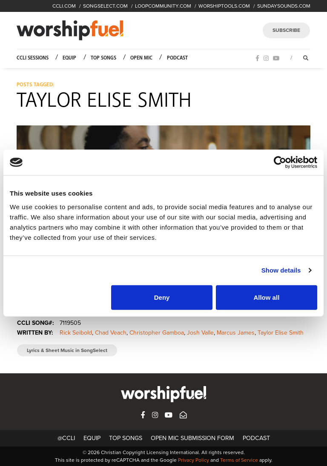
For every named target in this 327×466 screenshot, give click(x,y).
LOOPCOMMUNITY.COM (163, 6)
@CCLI (66, 438)
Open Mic (141, 58)
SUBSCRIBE (286, 30)
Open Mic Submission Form (192, 438)
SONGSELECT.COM (105, 6)
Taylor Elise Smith (281, 332)
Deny (162, 297)
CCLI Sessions (33, 58)
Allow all (266, 297)
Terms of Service (239, 460)
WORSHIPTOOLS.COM (224, 6)
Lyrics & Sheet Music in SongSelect (67, 350)
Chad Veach (110, 332)
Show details (281, 270)
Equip (69, 58)
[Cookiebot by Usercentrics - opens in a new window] (280, 162)
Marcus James (236, 332)
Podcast (177, 58)
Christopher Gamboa (156, 332)
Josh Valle (200, 332)
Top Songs (103, 58)
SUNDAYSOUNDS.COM (283, 6)
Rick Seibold (76, 332)
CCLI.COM (64, 6)
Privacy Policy (193, 460)
